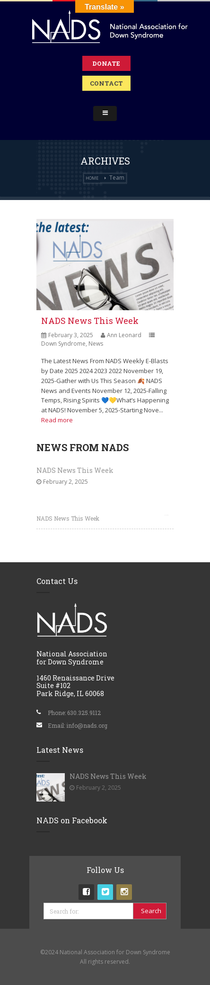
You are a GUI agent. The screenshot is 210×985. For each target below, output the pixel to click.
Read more (57, 420)
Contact (106, 83)
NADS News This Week (90, 320)
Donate (106, 63)
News (95, 343)
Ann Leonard (124, 335)
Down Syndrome (63, 343)
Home (92, 178)
